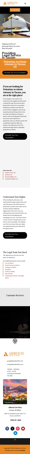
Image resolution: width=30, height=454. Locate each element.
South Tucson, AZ (10, 172)
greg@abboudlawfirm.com (15, 361)
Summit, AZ (8, 175)
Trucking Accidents (10, 267)
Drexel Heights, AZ (10, 177)
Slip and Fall (8, 273)
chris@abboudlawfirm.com (15, 364)
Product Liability (10, 271)
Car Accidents (9, 263)
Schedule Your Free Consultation (15, 73)
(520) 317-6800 (15, 420)
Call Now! (16, 10)
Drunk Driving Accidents (12, 265)
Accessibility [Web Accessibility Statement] (21, 450)
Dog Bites (8, 269)
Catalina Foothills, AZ (11, 179)
